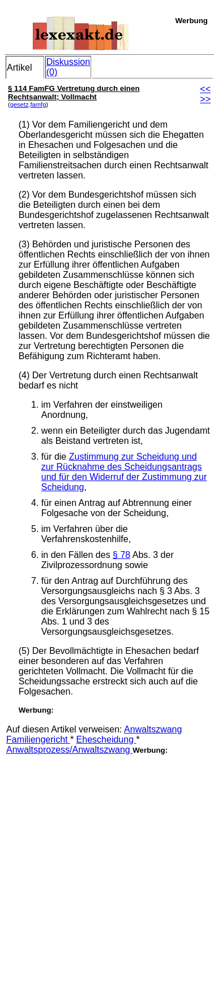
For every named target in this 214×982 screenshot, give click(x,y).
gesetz (19, 104)
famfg (38, 104)
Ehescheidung (106, 739)
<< (205, 89)
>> (205, 99)
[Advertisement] (106, 861)
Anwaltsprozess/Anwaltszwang (69, 749)
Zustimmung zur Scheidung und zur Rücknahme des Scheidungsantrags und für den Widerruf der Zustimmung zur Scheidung (124, 472)
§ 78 (121, 555)
